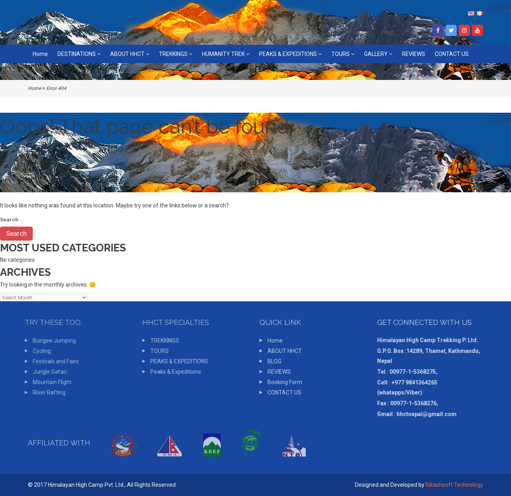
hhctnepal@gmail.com (423, 414)
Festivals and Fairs (53, 361)
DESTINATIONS (79, 54)
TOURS (343, 54)
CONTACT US (452, 54)
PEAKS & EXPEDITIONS (290, 54)
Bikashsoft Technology (454, 485)
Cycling (39, 351)
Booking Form (281, 382)
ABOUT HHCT (129, 54)
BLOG (271, 361)
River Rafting (46, 392)
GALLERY (378, 54)
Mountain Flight (49, 382)
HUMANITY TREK (226, 54)
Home (40, 54)
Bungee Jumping (51, 340)
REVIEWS (413, 54)
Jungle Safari (47, 372)
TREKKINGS (175, 54)
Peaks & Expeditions (172, 372)
